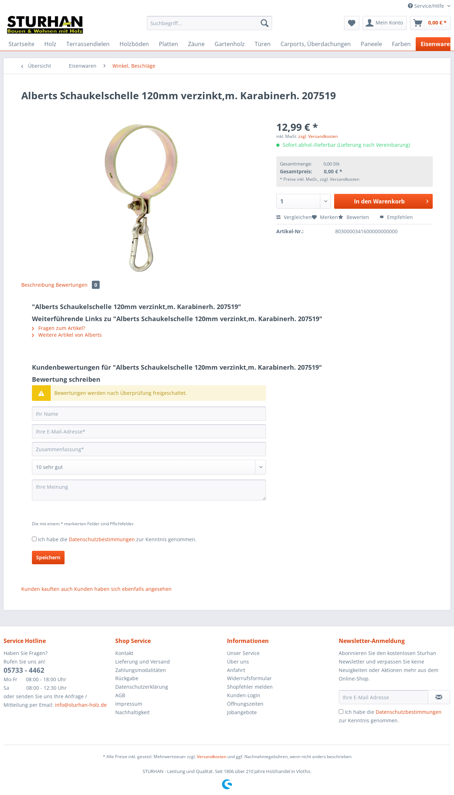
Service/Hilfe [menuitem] (426, 5)
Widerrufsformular (249, 678)
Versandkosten (211, 757)
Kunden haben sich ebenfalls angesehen (123, 589)
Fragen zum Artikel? (58, 328)
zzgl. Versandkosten (318, 136)
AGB (120, 695)
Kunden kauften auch (47, 589)
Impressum (128, 703)
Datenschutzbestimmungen (102, 539)
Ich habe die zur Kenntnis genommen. (117, 539)
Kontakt (124, 653)
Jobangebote (242, 712)
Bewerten (354, 217)
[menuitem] (209, 26)
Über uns (238, 661)
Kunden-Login (243, 695)
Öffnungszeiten (245, 703)
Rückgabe (126, 678)
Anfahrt (236, 670)
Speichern (48, 557)
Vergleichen (294, 217)
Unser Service (243, 653)
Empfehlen (396, 217)
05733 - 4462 (24, 670)
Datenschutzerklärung (141, 686)
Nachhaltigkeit (132, 712)
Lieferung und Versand (142, 661)
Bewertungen (78, 284)
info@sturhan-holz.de (81, 704)
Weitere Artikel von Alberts (67, 334)
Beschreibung (37, 284)
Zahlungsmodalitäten (140, 670)
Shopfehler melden (250, 686)
